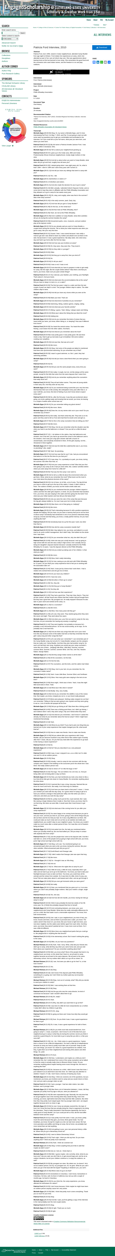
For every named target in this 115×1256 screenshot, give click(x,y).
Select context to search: (11, 36)
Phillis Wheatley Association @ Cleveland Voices (50, 127)
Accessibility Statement (69, 1250)
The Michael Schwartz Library (13, 83)
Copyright (40, 1253)
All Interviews (102, 27)
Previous (96, 24)
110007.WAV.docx (39, 1236)
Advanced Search (9, 43)
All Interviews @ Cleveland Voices (12, 90)
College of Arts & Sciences (46, 27)
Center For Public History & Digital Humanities (68, 27)
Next (104, 24)
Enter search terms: (9, 30)
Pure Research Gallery (11, 74)
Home (34, 27)
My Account (55, 1250)
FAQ (46, 1250)
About (40, 1250)
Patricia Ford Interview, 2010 (50, 47)
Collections (6, 55)
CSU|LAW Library (9, 86)
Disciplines (6, 58)
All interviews (102, 34)
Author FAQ (6, 71)
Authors (5, 61)
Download (101, 47)
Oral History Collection (89, 27)
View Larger (8, 146)
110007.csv (37, 1233)
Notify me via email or (12, 46)
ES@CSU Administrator (11, 100)
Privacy (34, 1253)
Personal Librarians (9, 103)
